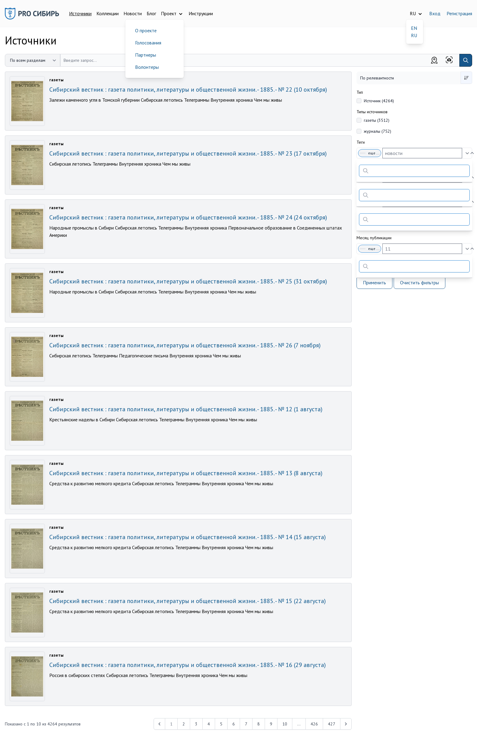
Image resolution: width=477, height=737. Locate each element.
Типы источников (372, 111)
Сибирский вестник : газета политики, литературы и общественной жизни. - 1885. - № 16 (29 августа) (187, 665)
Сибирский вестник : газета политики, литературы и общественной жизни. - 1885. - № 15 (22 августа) (187, 601)
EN (414, 28)
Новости (133, 13)
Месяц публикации (374, 237)
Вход (434, 13)
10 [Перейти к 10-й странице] (284, 724)
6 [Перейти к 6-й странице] (233, 724)
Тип (360, 92)
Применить (374, 282)
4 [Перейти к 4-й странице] (208, 724)
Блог (151, 13)
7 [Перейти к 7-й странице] (246, 724)
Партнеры (145, 55)
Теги (361, 142)
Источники (80, 13)
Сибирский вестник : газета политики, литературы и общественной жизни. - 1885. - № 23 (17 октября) (188, 153)
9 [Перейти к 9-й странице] (271, 724)
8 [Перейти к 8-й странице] (258, 724)
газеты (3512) (376, 120)
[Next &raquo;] (346, 724)
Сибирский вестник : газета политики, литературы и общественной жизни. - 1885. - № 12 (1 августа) (185, 409)
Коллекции (107, 13)
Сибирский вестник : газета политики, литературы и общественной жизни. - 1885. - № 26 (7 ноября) (185, 345)
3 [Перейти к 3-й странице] (196, 724)
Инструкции (201, 13)
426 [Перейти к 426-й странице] (314, 724)
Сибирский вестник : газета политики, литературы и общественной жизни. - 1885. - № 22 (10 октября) (188, 89)
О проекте (146, 30)
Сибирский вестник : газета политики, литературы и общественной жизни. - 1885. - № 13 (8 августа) (185, 473)
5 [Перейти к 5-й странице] (221, 724)
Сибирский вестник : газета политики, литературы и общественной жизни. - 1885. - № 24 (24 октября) (188, 217)
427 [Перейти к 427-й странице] (331, 724)
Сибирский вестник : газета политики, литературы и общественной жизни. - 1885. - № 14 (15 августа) (187, 537)
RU (414, 35)
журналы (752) (377, 131)
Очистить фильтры (419, 282)
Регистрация (459, 13)
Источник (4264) (379, 101)
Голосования (148, 43)
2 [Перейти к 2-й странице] (184, 724)
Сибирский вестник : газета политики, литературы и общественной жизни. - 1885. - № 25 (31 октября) (188, 281)
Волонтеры (147, 67)
